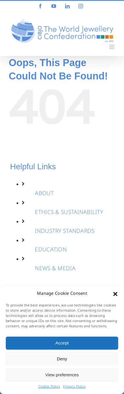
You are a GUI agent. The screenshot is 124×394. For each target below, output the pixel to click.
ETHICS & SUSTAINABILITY (69, 213)
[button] (115, 294)
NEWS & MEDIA (55, 269)
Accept (62, 342)
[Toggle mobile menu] (112, 47)
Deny (62, 358)
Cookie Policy (49, 387)
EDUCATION (51, 250)
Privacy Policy (74, 387)
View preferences (62, 374)
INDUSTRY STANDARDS (64, 231)
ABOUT (44, 194)
